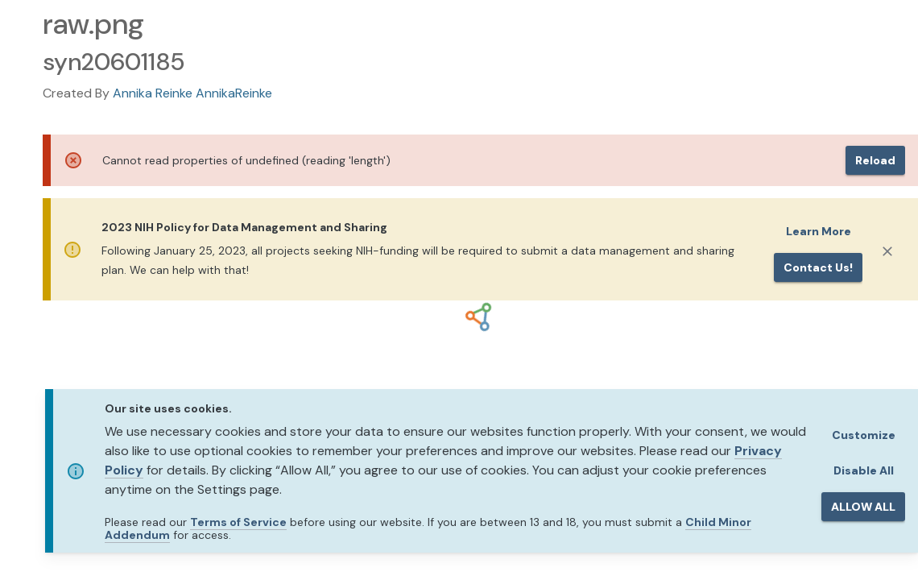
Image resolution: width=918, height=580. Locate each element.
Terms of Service (238, 522)
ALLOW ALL (863, 506)
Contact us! (818, 267)
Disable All (863, 470)
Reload (875, 160)
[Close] (887, 251)
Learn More (818, 231)
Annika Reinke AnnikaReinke (192, 93)
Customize (863, 435)
